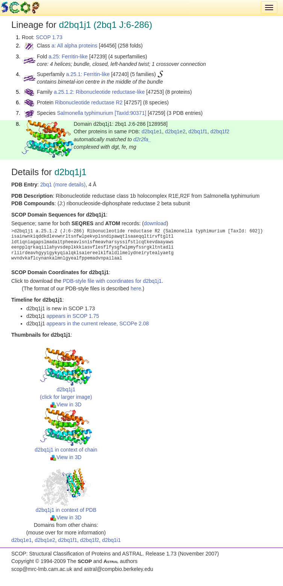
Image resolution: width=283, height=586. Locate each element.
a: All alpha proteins (74, 46)
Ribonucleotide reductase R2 (89, 102)
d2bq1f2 (220, 131)
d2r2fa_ (142, 139)
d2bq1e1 (152, 131)
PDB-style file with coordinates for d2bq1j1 (112, 281)
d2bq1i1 (111, 540)
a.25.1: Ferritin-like (88, 74)
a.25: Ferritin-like (68, 56)
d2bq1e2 (175, 131)
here (135, 288)
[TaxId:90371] (130, 113)
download (155, 223)
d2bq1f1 (197, 131)
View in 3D (66, 404)
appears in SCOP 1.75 (73, 316)
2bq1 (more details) (63, 185)
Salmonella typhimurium (85, 113)
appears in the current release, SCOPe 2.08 (98, 323)
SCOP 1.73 (49, 37)
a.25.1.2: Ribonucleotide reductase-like (99, 92)
